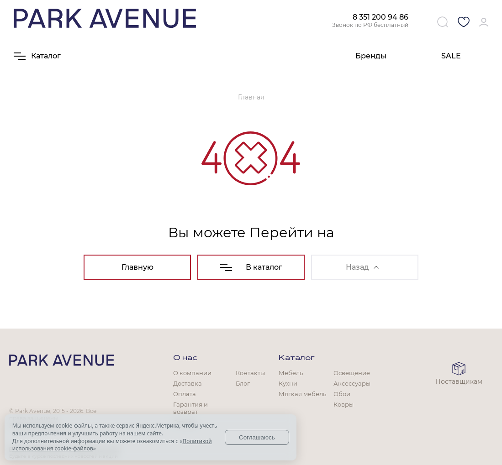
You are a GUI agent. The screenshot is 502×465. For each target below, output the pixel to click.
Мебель (291, 372)
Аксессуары (351, 383)
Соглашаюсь (257, 437)
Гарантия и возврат (190, 408)
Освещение (351, 372)
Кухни (288, 383)
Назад (362, 267)
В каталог (251, 267)
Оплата (184, 393)
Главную (137, 267)
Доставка (187, 383)
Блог (243, 383)
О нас (185, 358)
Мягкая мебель (302, 393)
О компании (192, 372)
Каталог (297, 358)
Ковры (343, 404)
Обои (341, 393)
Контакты (250, 372)
